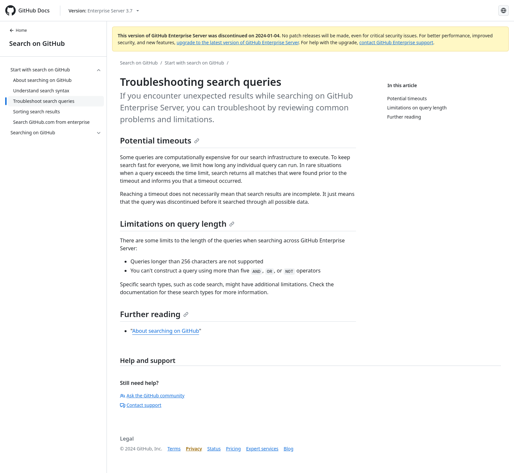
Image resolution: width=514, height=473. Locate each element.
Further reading (154, 314)
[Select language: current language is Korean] (503, 10)
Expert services (262, 448)
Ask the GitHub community (152, 395)
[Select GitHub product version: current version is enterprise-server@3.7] (104, 11)
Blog (288, 448)
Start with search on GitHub (194, 63)
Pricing (233, 448)
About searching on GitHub (165, 330)
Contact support (140, 405)
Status (214, 448)
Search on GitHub (37, 43)
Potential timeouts (159, 140)
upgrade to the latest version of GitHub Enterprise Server (238, 42)
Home (18, 30)
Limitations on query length (177, 223)
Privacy (194, 448)
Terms (174, 448)
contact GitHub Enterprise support (396, 42)
